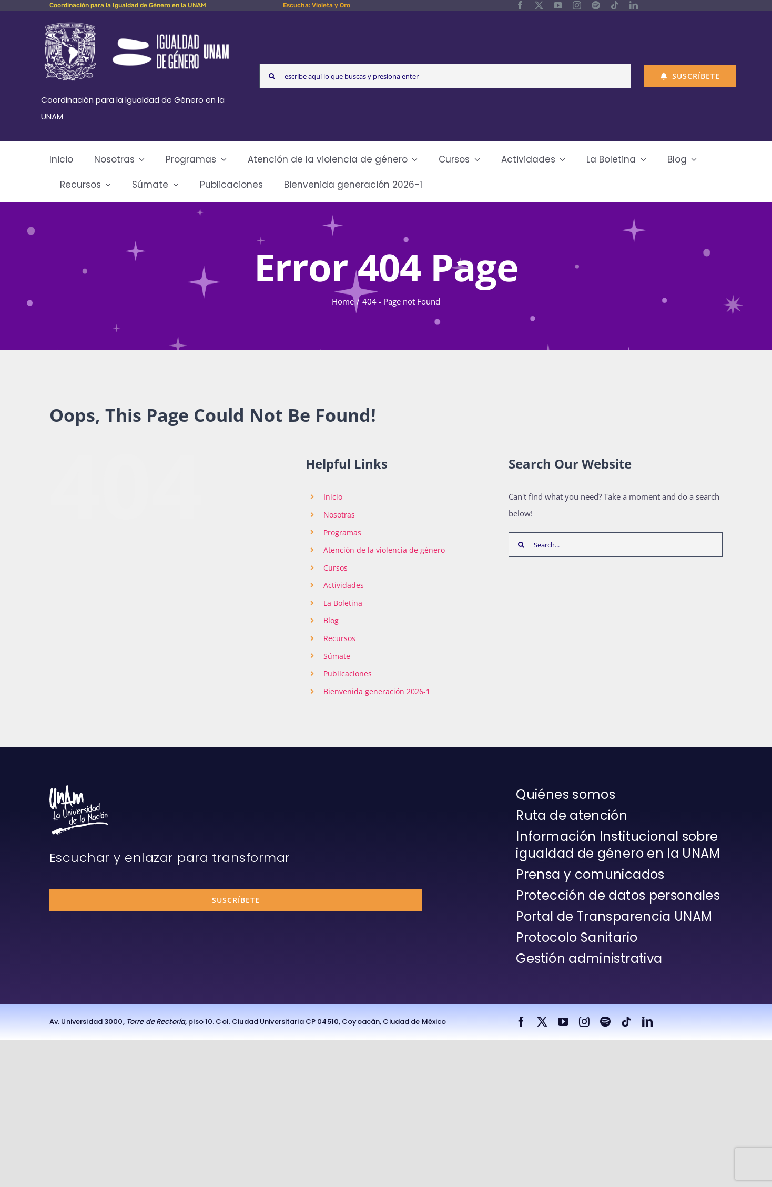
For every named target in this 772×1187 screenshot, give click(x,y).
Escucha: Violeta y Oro (316, 5)
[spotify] (596, 5)
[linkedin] (633, 5)
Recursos (339, 638)
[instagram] (577, 5)
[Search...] (616, 544)
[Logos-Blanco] (136, 23)
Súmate (336, 656)
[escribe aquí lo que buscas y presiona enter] (445, 76)
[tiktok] (615, 5)
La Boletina (342, 603)
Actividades (343, 585)
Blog (331, 620)
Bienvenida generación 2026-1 (376, 691)
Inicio (332, 497)
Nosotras (339, 515)
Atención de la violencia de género (384, 550)
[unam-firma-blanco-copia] (78, 789)
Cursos (335, 568)
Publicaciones (347, 673)
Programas (342, 532)
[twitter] (539, 5)
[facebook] (520, 5)
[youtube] (558, 5)
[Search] (271, 76)
